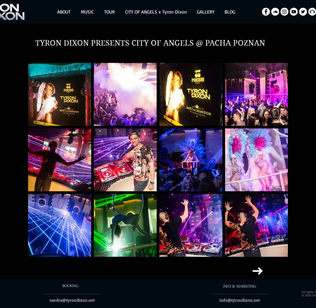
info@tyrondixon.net (240, 300)
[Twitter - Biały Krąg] (303, 12)
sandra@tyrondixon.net (72, 300)
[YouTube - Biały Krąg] (294, 12)
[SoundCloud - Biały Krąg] (275, 12)
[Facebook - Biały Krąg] (266, 12)
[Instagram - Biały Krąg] (284, 12)
